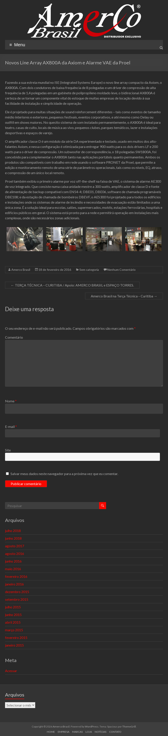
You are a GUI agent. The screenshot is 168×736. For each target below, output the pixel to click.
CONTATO (115, 731)
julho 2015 (13, 607)
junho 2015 (13, 614)
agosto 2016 (14, 553)
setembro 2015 (16, 599)
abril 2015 (13, 622)
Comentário (14, 337)
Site (8, 450)
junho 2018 (13, 538)
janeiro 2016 (14, 584)
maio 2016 (13, 569)
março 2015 (14, 630)
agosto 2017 (14, 546)
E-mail (11, 426)
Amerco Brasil (20, 269)
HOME (51, 731)
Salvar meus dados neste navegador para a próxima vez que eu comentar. (64, 474)
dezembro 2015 (17, 592)
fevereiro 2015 (16, 637)
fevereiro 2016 (16, 576)
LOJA (89, 731)
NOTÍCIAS (100, 731)
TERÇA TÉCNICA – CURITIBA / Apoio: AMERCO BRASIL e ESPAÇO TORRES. (72, 285)
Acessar (11, 671)
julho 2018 (13, 530)
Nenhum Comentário (121, 269)
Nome (11, 401)
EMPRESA (63, 731)
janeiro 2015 (14, 645)
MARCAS (77, 731)
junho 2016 (13, 561)
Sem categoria (89, 269)
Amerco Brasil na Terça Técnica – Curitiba (124, 296)
